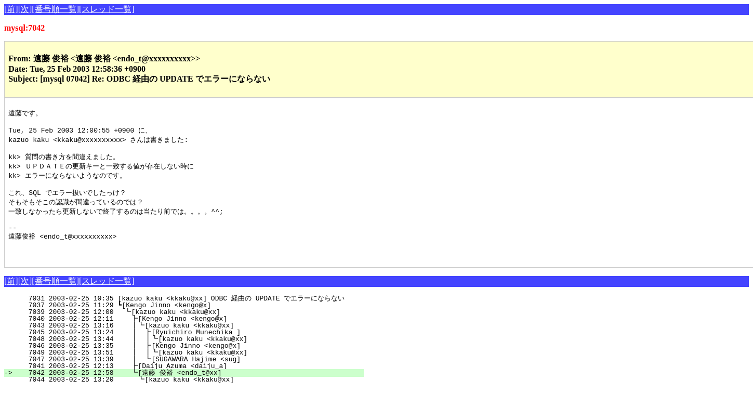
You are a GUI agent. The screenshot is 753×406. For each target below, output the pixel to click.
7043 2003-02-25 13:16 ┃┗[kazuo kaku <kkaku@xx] (189, 341)
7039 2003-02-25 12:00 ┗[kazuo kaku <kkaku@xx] (191, 328)
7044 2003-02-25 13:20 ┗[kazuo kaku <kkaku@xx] (190, 395)
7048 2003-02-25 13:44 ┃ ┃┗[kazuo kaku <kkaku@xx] (186, 355)
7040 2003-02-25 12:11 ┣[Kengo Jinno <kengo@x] (191, 334)
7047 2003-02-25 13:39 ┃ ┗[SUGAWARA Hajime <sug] (188, 375)
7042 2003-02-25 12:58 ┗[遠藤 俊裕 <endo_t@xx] (188, 389)
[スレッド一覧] (107, 9)
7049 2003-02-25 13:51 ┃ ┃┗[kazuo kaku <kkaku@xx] (186, 368)
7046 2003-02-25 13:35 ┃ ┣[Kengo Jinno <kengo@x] (188, 361)
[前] (11, 9)
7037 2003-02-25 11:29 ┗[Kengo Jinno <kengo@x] (192, 321)
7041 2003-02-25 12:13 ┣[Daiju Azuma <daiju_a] (191, 382)
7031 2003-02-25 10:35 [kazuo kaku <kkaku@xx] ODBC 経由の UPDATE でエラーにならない (186, 314)
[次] (25, 9)
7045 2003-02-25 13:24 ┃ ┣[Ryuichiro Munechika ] (188, 348)
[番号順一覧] (55, 9)
